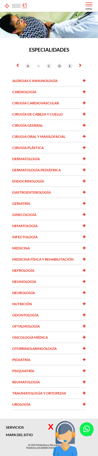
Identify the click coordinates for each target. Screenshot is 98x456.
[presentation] (17, 65)
